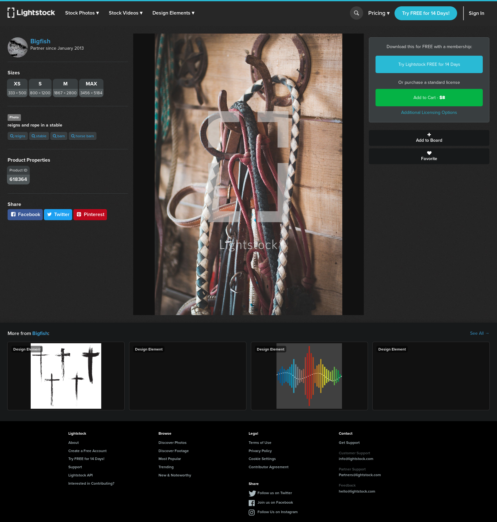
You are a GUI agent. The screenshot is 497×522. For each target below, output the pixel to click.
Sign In (476, 13)
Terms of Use (260, 442)
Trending (166, 466)
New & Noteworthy (174, 475)
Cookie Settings (262, 458)
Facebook (25, 214)
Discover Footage (173, 450)
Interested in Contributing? (91, 483)
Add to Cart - (429, 97)
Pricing (378, 13)
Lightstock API (80, 475)
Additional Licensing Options (429, 112)
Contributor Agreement (269, 466)
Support (75, 466)
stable (39, 136)
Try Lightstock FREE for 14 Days (429, 64)
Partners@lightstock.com (360, 474)
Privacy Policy (260, 450)
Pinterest (90, 214)
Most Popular (169, 458)
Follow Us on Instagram (278, 511)
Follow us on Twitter (275, 492)
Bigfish (40, 41)
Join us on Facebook (275, 502)
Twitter (58, 214)
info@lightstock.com (356, 458)
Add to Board (429, 138)
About (73, 442)
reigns (17, 136)
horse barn (82, 136)
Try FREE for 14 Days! (426, 13)
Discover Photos (172, 442)
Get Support (349, 442)
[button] (82, 13)
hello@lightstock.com (357, 491)
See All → (479, 333)
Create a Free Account (87, 450)
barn (59, 136)
